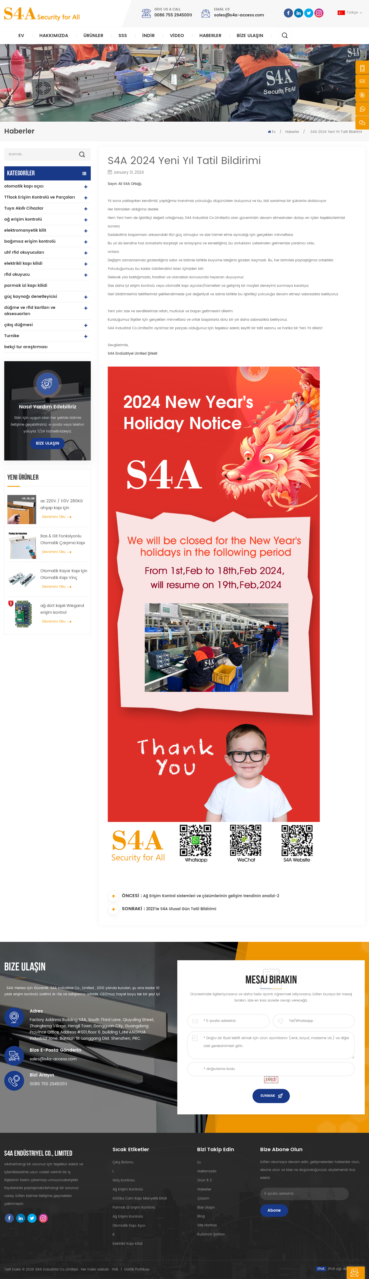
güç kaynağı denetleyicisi (30, 296)
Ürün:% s (204, 1180)
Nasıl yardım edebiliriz (47, 407)
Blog (200, 1216)
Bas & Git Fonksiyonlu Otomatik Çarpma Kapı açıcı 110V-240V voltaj (62, 539)
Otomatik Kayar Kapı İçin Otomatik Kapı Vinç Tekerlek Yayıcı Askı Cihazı (63, 574)
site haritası (207, 1225)
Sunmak (267, 1096)
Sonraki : (126, 909)
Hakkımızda (53, 35)
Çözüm (203, 1198)
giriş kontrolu (124, 1180)
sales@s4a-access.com (239, 15)
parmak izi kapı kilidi (25, 285)
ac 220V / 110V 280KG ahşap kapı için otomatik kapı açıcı (61, 504)
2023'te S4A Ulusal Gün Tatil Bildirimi (181, 909)
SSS (122, 35)
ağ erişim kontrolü (23, 219)
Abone (274, 1210)
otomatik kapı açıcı (24, 186)
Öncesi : (125, 896)
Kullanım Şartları (211, 1234)
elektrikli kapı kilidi (23, 263)
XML (115, 1269)
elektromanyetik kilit (25, 230)
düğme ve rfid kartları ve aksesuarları (29, 310)
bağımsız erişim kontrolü (29, 241)
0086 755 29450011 (173, 15)
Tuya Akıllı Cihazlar (24, 208)
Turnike (11, 336)
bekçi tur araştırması (26, 347)
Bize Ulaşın (250, 35)
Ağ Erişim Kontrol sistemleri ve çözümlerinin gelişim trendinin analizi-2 (211, 896)
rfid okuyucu (17, 274)
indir (148, 35)
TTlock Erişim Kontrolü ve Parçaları (39, 197)
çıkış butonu (123, 1162)
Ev (21, 35)
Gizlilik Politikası (137, 1269)
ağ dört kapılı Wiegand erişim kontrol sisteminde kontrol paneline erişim (62, 609)
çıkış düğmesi (18, 325)
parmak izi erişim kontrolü (134, 1207)
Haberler (210, 35)
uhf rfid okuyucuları (24, 252)
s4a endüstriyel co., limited (38, 1154)
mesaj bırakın (340, 1273)
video (177, 35)
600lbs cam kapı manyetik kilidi (140, 1198)
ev (199, 1162)
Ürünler (93, 35)
